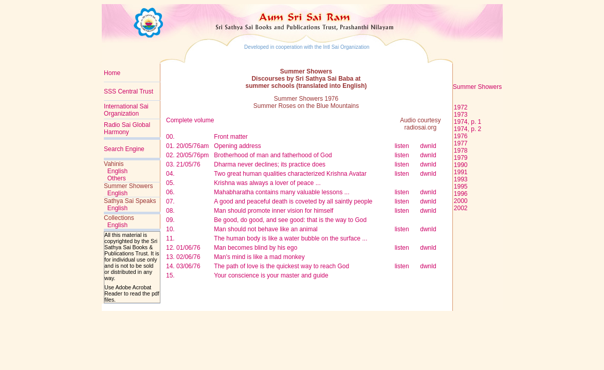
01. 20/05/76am (187, 146)
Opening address (237, 146)
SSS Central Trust (128, 91)
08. (170, 210)
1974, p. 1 (467, 121)
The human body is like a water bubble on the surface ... (290, 238)
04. (170, 173)
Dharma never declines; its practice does (269, 164)
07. (170, 201)
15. (170, 275)
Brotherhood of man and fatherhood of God (273, 155)
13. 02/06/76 (183, 257)
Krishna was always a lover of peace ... (267, 183)
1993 (461, 179)
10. (170, 229)
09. (170, 220)
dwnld (428, 146)
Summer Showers (477, 86)
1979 (461, 157)
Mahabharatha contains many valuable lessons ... (282, 192)
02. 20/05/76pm (187, 155)
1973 (461, 114)
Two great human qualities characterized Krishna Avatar (290, 173)
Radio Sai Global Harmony (127, 128)
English (117, 171)
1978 (461, 150)
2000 (461, 201)
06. (170, 192)
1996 (461, 193)
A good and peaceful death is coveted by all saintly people (293, 201)
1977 (461, 143)
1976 (461, 136)
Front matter (230, 136)
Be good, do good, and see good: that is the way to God (290, 220)
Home (112, 73)
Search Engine (124, 149)
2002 (461, 208)
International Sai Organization (126, 110)
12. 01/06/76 (183, 247)
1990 (461, 165)
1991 (461, 172)
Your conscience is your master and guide (271, 275)
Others (116, 178)
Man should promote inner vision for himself (273, 210)
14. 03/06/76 (183, 266)
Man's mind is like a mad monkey (259, 257)
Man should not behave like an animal (265, 229)
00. (170, 136)
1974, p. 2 (467, 129)
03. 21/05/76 (183, 164)
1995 (461, 186)
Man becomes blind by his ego (255, 247)
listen (402, 146)
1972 (460, 107)
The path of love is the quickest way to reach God (281, 266)
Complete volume (190, 120)
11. (170, 238)
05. (170, 183)
